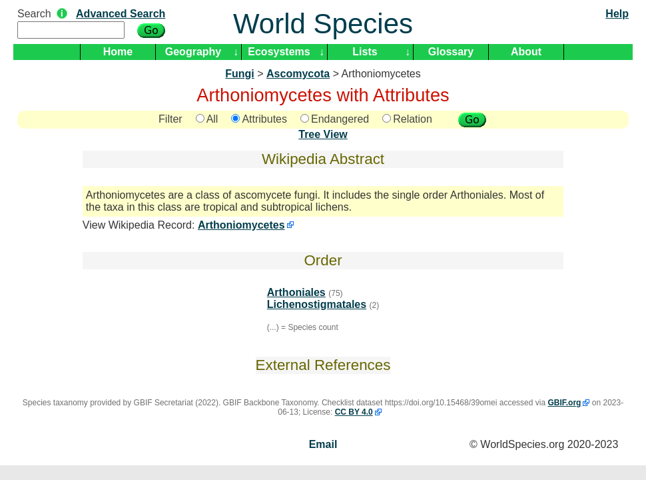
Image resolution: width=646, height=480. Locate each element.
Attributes (259, 119)
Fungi (239, 73)
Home (118, 51)
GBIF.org (564, 402)
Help (617, 13)
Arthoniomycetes (241, 225)
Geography (193, 51)
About (526, 51)
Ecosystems (279, 51)
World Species (323, 23)
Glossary (451, 51)
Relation (407, 119)
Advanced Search (120, 13)
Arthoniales (296, 292)
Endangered (334, 119)
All (207, 119)
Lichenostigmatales (316, 304)
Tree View (323, 134)
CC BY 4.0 (354, 412)
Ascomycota (298, 73)
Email (323, 444)
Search (34, 13)
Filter (170, 119)
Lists (364, 51)
